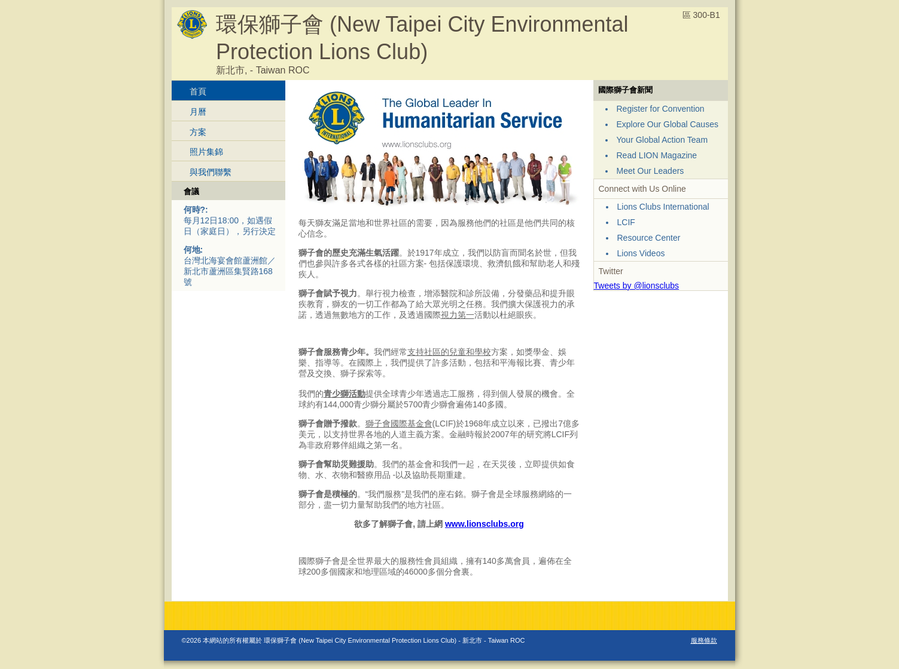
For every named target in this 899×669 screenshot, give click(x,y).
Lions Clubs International (663, 206)
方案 (198, 132)
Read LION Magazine (657, 155)
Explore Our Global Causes (667, 124)
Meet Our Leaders (650, 171)
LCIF (626, 222)
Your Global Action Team (662, 140)
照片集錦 (206, 151)
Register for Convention (661, 108)
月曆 (198, 111)
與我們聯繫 (210, 172)
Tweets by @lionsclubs (636, 285)
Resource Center (649, 238)
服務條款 (704, 640)
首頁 (198, 91)
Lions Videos (641, 253)
